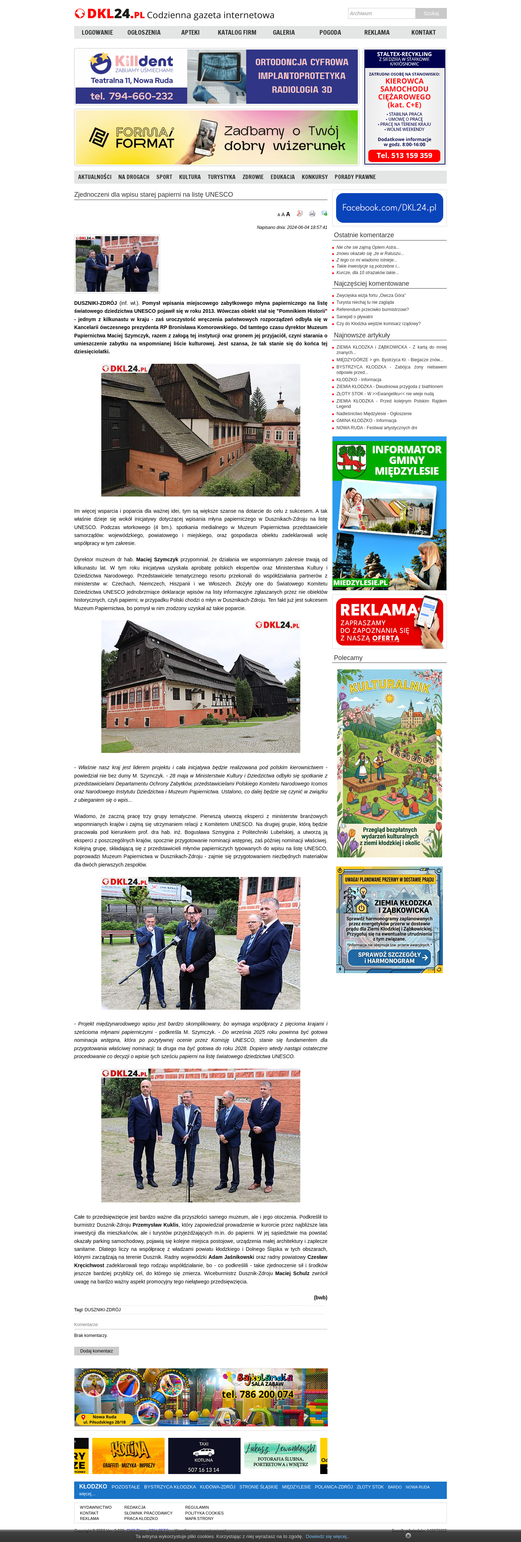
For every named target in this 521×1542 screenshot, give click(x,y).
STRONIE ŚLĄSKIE (259, 1487)
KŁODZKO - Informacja (358, 379)
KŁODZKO (93, 1486)
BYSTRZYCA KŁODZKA (170, 1487)
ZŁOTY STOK (370, 1487)
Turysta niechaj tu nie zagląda (365, 302)
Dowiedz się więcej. (327, 1536)
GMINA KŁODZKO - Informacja (366, 420)
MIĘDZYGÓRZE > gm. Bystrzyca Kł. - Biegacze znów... (389, 359)
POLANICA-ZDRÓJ (334, 1487)
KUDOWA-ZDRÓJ (218, 1487)
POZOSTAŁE (125, 1487)
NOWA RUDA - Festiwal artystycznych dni (376, 427)
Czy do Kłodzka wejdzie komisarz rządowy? (378, 323)
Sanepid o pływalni (354, 316)
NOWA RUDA (418, 1487)
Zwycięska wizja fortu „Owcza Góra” (371, 295)
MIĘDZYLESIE (296, 1487)
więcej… (87, 1493)
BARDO (395, 1487)
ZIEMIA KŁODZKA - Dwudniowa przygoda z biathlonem (389, 386)
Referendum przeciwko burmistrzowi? (372, 309)
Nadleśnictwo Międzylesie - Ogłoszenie (374, 413)
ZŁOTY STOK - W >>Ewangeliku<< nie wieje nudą (385, 393)
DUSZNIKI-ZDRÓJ (103, 1309)
